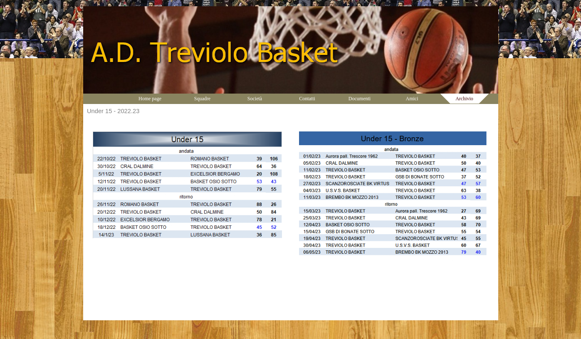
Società (254, 98)
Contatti (307, 98)
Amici (412, 98)
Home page (149, 98)
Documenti (360, 98)
